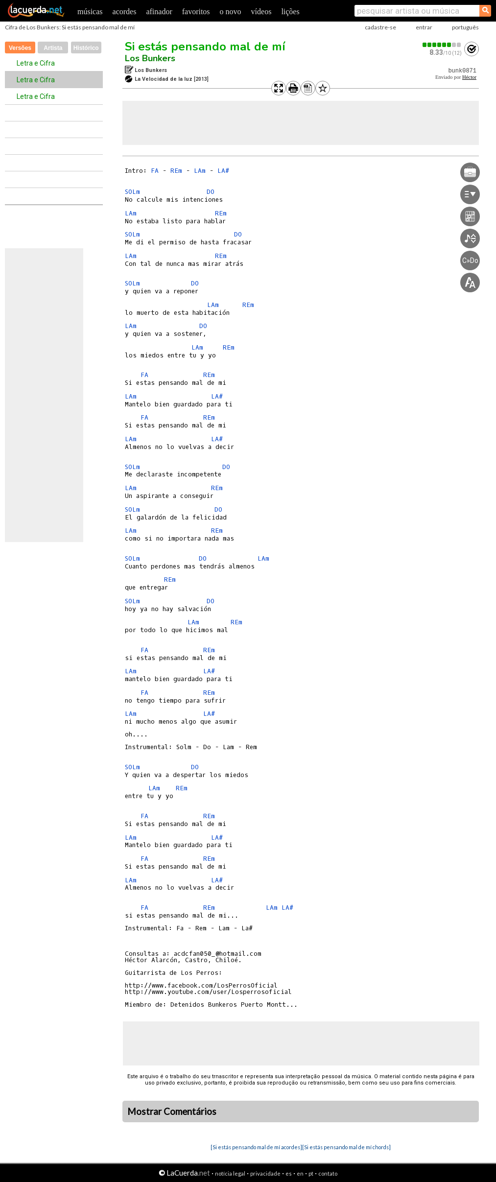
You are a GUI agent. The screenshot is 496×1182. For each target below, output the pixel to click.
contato (327, 1173)
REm (176, 170)
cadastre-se (380, 27)
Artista (53, 48)
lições (290, 11)
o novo (230, 11)
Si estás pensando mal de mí (205, 46)
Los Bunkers (150, 58)
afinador (159, 11)
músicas (90, 11)
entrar (424, 27)
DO (210, 192)
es (288, 1173)
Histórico (86, 48)
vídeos (261, 11)
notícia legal (230, 1173)
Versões (20, 48)
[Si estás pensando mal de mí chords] (346, 1147)
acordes (125, 11)
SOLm (132, 192)
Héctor (469, 77)
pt (310, 1173)
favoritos (196, 11)
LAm (200, 170)
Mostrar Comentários (171, 1111)
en (300, 1173)
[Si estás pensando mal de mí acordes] (256, 1147)
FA (155, 170)
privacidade (265, 1173)
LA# (223, 170)
